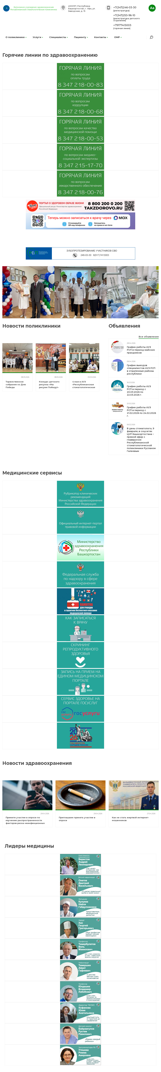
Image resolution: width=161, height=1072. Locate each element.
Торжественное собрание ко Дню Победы (16, 384)
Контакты (101, 37)
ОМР (118, 37)
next (154, 292)
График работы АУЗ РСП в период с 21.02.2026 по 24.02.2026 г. (141, 411)
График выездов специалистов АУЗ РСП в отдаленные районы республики (141, 369)
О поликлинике (16, 37)
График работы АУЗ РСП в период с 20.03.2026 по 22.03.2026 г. (139, 390)
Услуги (38, 37)
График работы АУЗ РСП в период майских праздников (141, 350)
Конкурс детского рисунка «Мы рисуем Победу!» (49, 384)
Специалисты (58, 37)
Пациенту (81, 37)
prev (6, 292)
